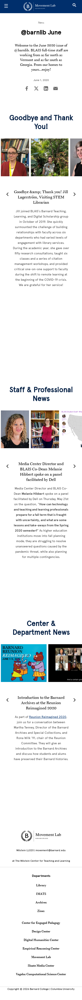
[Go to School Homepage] (39, 6)
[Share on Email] (55, 89)
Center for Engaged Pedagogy (41, 923)
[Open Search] (74, 6)
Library (41, 885)
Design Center (41, 931)
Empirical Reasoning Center (41, 948)
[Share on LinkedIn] (46, 89)
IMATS (41, 894)
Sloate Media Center (41, 966)
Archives (41, 902)
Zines (41, 911)
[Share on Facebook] (26, 89)
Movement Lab (41, 957)
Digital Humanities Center (41, 940)
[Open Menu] (6, 6)
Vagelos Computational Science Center (41, 974)
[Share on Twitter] (36, 89)
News (41, 22)
